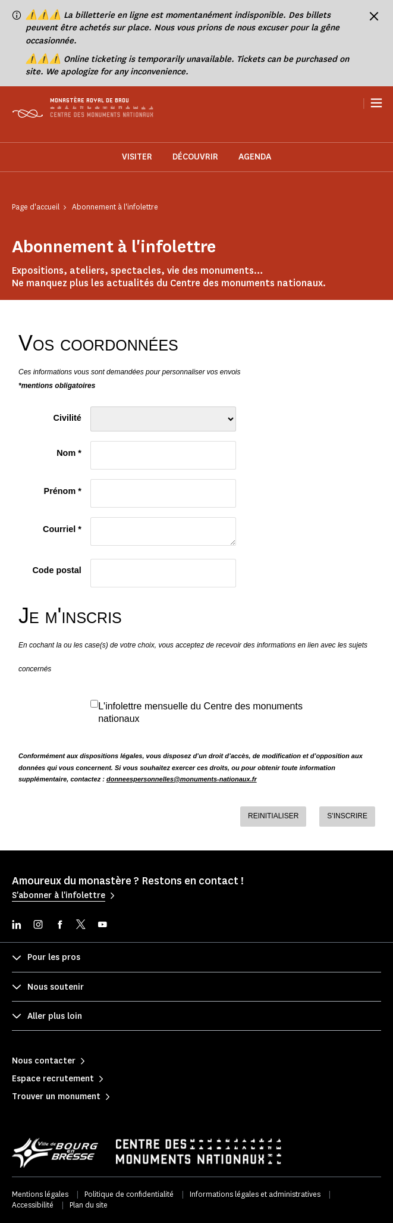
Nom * (68, 453)
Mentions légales (40, 1194)
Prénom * (62, 491)
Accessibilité (33, 1205)
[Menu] (376, 103)
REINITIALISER (273, 816)
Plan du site (89, 1205)
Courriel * (62, 529)
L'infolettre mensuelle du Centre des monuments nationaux (200, 712)
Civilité (67, 418)
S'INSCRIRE (347, 816)
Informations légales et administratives (255, 1194)
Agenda (254, 156)
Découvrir (195, 156)
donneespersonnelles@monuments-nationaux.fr (181, 779)
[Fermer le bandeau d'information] (374, 16)
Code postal (56, 570)
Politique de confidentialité (129, 1194)
